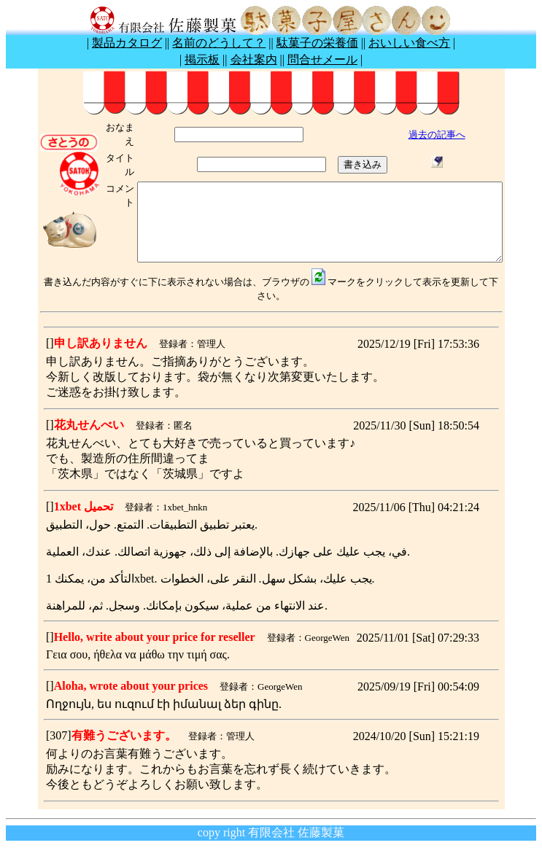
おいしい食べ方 (409, 42)
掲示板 (202, 59)
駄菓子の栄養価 (317, 42)
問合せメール (322, 59)
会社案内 (254, 59)
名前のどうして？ (219, 42)
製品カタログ (127, 42)
